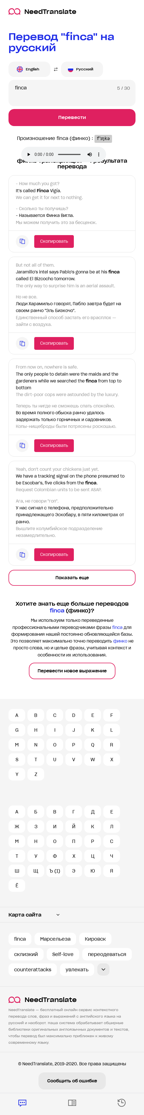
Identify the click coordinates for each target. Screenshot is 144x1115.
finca (20, 939)
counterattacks (32, 969)
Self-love (63, 954)
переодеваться (107, 954)
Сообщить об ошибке (72, 1080)
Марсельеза (55, 939)
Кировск (95, 939)
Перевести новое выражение (72, 670)
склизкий (26, 954)
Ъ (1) (54, 871)
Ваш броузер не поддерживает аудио (63, 154)
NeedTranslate (42, 11)
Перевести (72, 117)
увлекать (77, 969)
